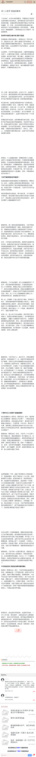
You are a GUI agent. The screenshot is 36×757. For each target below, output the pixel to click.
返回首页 (29, 1)
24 (18, 631)
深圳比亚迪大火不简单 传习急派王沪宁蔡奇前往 (22, 711)
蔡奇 (18, 747)
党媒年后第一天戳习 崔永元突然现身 (22, 734)
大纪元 (3, 14)
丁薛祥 (18, 751)
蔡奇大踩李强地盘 (17, 718)
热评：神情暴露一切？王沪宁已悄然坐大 (23, 741)
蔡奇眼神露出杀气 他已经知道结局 (23, 726)
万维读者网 (9, 2)
